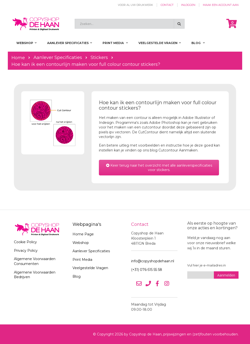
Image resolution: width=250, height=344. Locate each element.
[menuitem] (198, 43)
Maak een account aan (221, 5)
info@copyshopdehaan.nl (152, 261)
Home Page (83, 234)
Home (18, 57)
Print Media (82, 259)
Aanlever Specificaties (57, 57)
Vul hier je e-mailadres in (206, 265)
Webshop (81, 243)
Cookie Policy (25, 242)
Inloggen (188, 5)
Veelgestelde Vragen (90, 268)
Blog (77, 276)
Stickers (99, 57)
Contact (167, 5)
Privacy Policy (26, 250)
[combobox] (130, 24)
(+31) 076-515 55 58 (146, 269)
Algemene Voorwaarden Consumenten (34, 261)
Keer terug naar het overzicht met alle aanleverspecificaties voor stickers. (159, 167)
